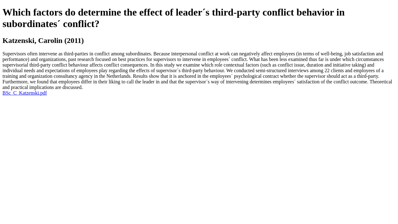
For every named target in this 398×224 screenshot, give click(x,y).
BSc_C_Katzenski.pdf (24, 93)
